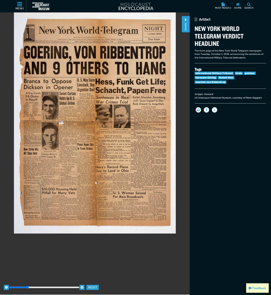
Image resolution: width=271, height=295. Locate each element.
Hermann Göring (206, 77)
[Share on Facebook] (206, 110)
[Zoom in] (81, 285)
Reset (92, 285)
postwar (250, 73)
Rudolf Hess (226, 77)
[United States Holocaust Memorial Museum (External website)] (40, 6)
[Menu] (19, 6)
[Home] (238, 6)
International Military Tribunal (214, 73)
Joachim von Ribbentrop (211, 82)
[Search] (249, 6)
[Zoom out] (6, 285)
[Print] (198, 110)
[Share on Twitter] (214, 110)
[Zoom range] (44, 285)
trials (239, 73)
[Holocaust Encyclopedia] (135, 6)
